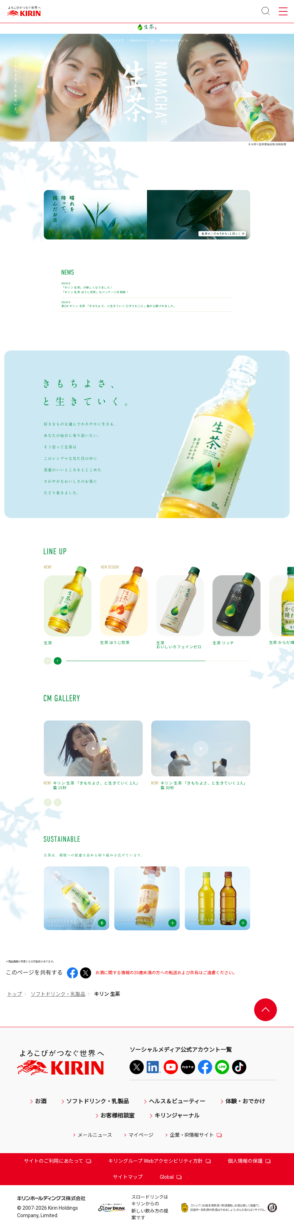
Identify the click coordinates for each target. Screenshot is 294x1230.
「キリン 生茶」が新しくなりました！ (87, 287)
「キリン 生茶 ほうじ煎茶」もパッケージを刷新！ (95, 292)
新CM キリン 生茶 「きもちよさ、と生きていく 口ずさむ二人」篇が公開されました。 (119, 306)
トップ (14, 994)
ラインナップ (115, 40)
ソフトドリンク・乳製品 (58, 994)
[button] (48, 661)
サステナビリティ (174, 40)
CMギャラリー (141, 40)
